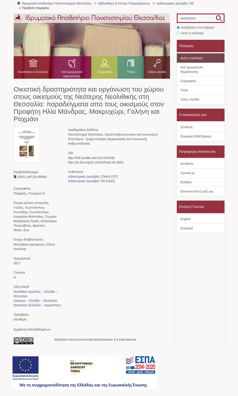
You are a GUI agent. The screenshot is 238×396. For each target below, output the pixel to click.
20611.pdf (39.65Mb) (30, 177)
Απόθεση (186, 164)
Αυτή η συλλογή (190, 33)
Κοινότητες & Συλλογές (33, 72)
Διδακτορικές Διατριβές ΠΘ (175, 3)
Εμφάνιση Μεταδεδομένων (32, 329)
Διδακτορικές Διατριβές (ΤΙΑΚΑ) (90, 176)
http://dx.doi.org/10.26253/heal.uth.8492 (96, 162)
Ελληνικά (186, 228)
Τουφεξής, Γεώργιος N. (30, 193)
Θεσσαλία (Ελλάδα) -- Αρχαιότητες (37, 305)
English (185, 219)
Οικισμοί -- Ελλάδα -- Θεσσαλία (35, 300)
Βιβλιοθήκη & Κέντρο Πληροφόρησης (124, 3)
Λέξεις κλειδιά (157, 72)
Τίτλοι (130, 72)
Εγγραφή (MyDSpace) (195, 136)
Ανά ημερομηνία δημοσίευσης (72, 74)
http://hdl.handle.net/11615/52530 (91, 158)
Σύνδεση (186, 127)
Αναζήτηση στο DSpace (195, 27)
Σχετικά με (187, 173)
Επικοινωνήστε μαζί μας (197, 191)
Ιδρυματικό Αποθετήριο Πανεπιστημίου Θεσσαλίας (57, 3)
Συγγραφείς (104, 72)
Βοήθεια (186, 182)
